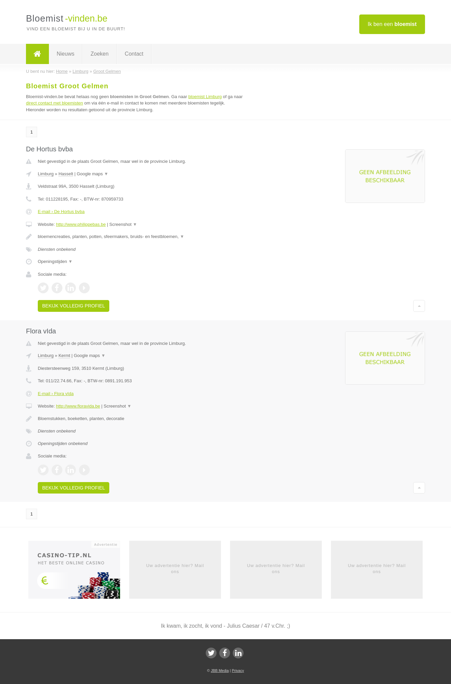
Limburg (46, 173)
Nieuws (65, 54)
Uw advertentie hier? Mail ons (175, 568)
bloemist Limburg (205, 96)
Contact (134, 54)
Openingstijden (55, 261)
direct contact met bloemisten (54, 103)
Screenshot (123, 224)
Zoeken (99, 54)
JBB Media (220, 670)
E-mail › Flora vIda (56, 393)
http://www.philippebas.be (81, 224)
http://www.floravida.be (78, 406)
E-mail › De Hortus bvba (61, 211)
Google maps (92, 173)
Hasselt (65, 173)
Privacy (238, 670)
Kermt (64, 355)
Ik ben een (392, 24)
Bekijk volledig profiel (73, 305)
